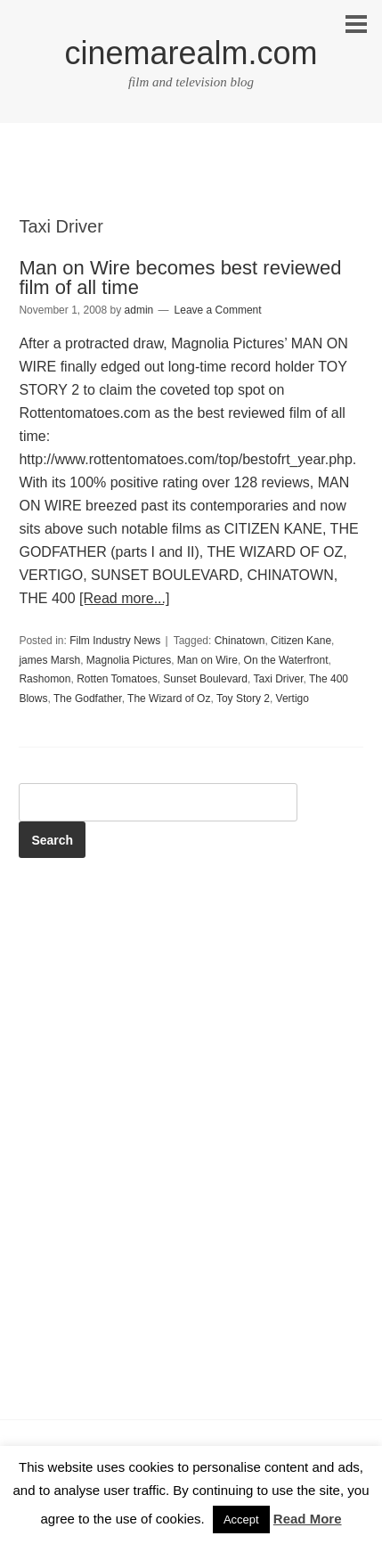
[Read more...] (124, 598)
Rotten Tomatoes (117, 679)
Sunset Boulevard (205, 679)
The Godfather (87, 698)
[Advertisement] (191, 184)
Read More (307, 1518)
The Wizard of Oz (168, 698)
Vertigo (292, 698)
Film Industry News (114, 640)
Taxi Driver (279, 679)
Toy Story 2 (243, 698)
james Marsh (49, 660)
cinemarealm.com (190, 53)
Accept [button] (241, 1519)
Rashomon (44, 679)
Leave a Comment (218, 310)
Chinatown (240, 640)
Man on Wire (207, 660)
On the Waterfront (286, 660)
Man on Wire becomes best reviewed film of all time (180, 277)
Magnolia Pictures (128, 660)
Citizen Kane (301, 640)
